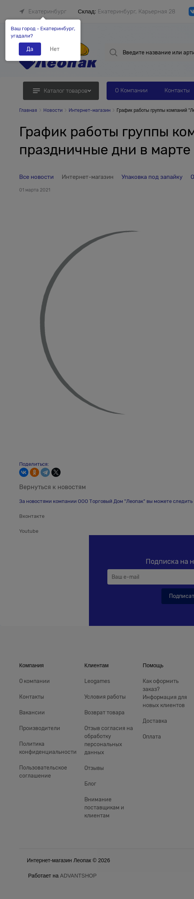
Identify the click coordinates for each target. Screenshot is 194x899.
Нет (54, 49)
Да (29, 49)
